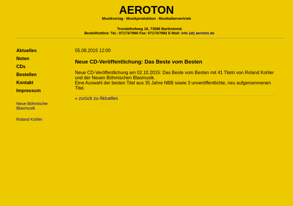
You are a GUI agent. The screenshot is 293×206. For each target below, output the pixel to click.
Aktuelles (26, 50)
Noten (22, 58)
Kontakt (24, 82)
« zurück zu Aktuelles (96, 98)
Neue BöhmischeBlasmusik (32, 105)
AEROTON (146, 10)
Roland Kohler (29, 119)
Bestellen (26, 74)
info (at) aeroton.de (197, 33)
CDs (20, 66)
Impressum (28, 90)
